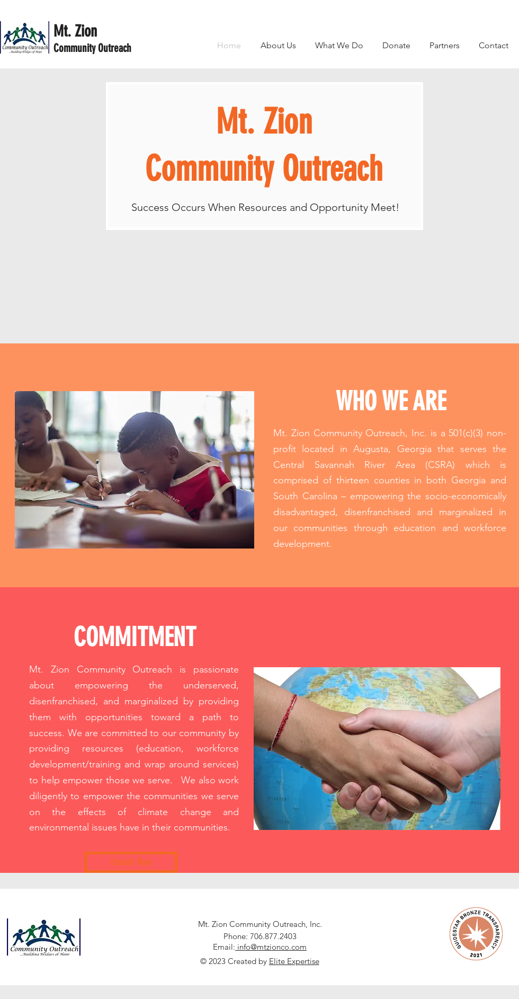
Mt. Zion (75, 31)
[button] (339, 45)
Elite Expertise (294, 961)
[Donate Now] (130, 862)
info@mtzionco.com (271, 947)
